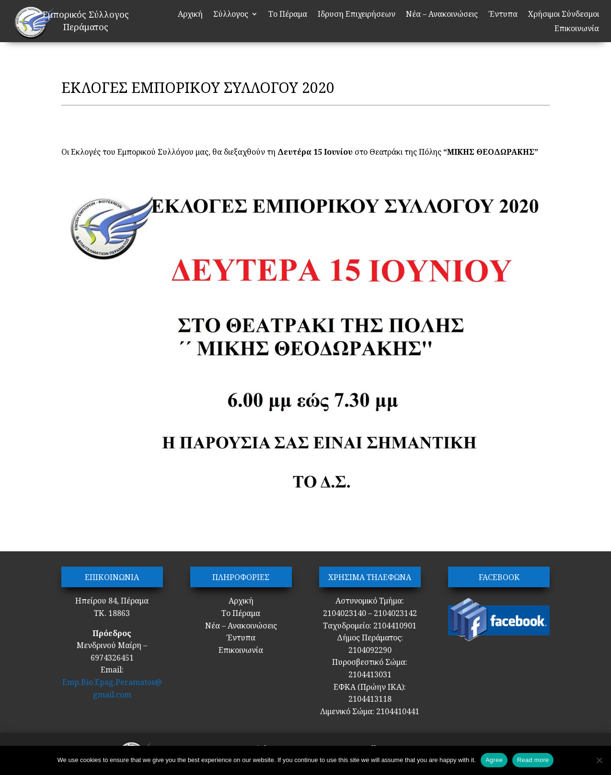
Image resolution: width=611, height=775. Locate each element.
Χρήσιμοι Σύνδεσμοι (563, 15)
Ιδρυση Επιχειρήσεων (356, 15)
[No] (599, 760)
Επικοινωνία (576, 29)
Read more (533, 760)
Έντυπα (503, 15)
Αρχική (190, 15)
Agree (494, 760)
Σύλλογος (230, 15)
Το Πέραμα (287, 15)
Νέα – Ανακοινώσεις (442, 15)
